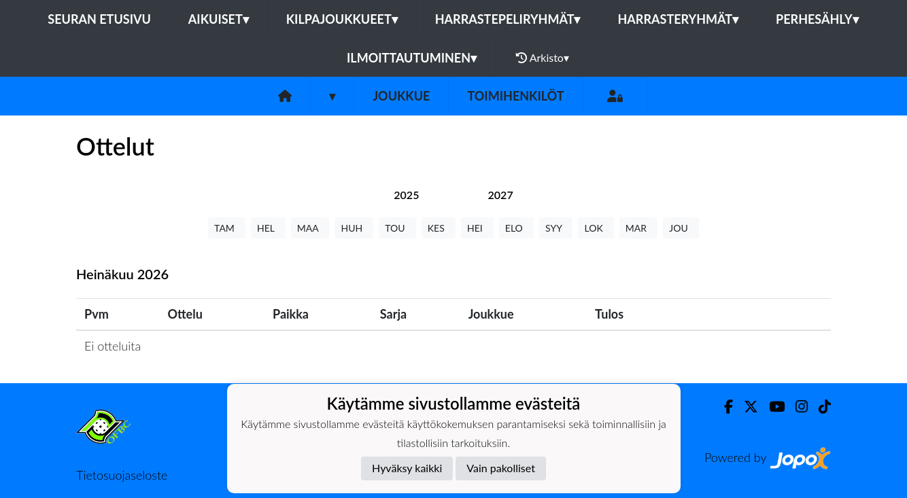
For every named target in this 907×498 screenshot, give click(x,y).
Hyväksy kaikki (407, 467)
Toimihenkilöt (515, 95)
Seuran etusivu (99, 19)
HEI (477, 228)
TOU (397, 228)
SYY (555, 228)
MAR (638, 228)
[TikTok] (819, 406)
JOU (681, 228)
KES (438, 228)
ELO (516, 228)
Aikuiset (218, 19)
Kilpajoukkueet (342, 19)
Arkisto (542, 58)
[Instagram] (796, 406)
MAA (310, 228)
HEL (268, 228)
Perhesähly (817, 19)
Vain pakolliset (500, 467)
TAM (226, 228)
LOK (595, 228)
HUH (354, 228)
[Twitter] (745, 406)
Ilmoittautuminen (412, 57)
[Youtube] (771, 406)
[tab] (406, 195)
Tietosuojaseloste (121, 474)
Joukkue (401, 95)
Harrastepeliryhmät (508, 19)
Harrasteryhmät (677, 19)
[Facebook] (723, 406)
